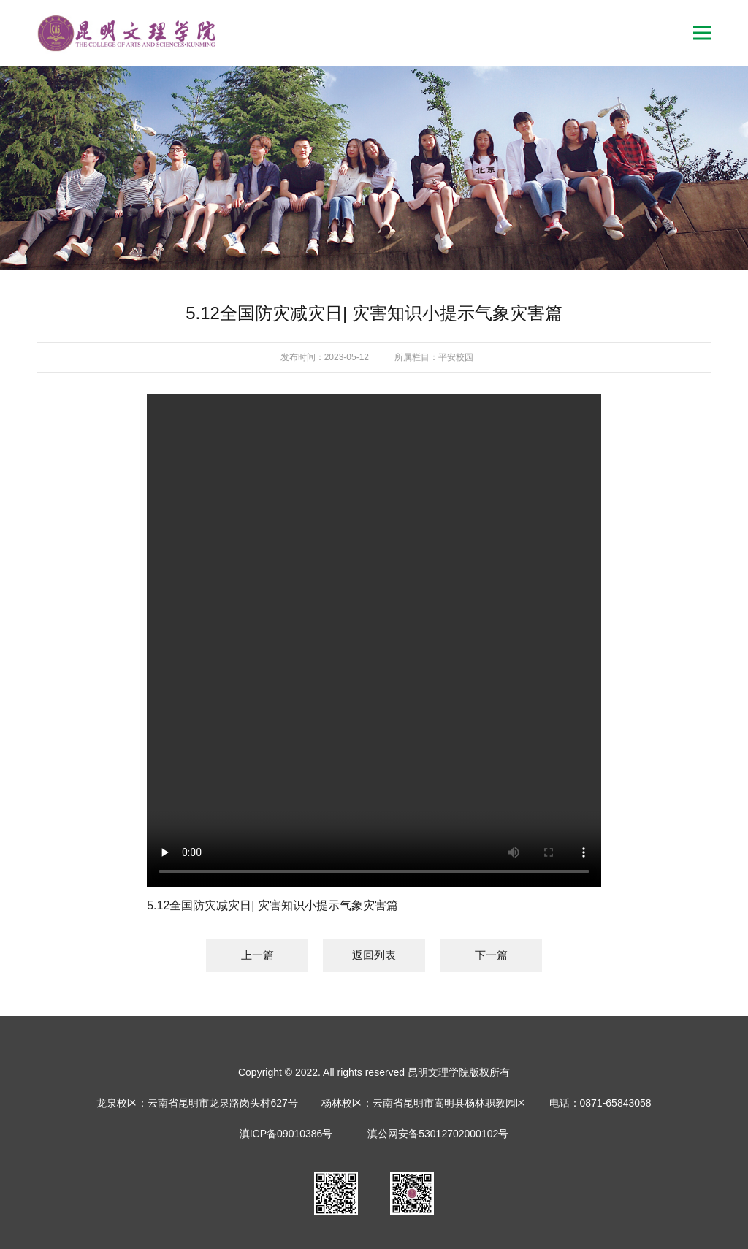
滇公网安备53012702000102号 (437, 1133)
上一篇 (257, 955)
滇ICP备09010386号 (286, 1133)
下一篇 (491, 955)
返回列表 (374, 955)
